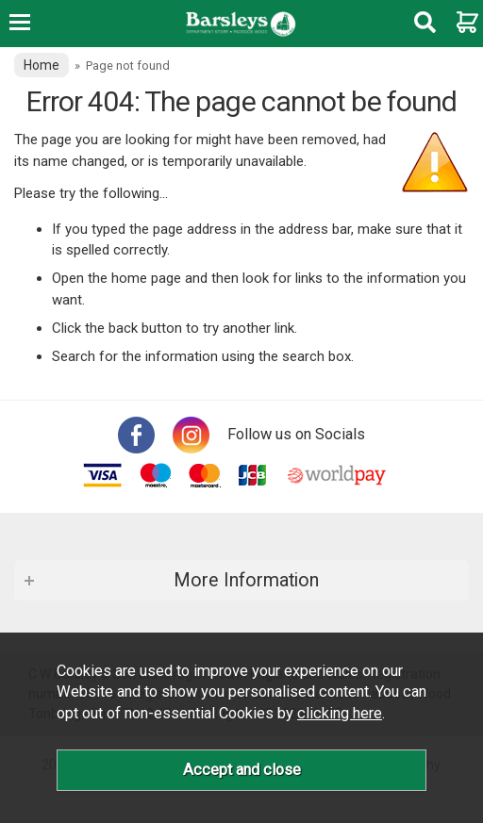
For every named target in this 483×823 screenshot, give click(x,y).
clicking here (339, 713)
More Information (246, 580)
